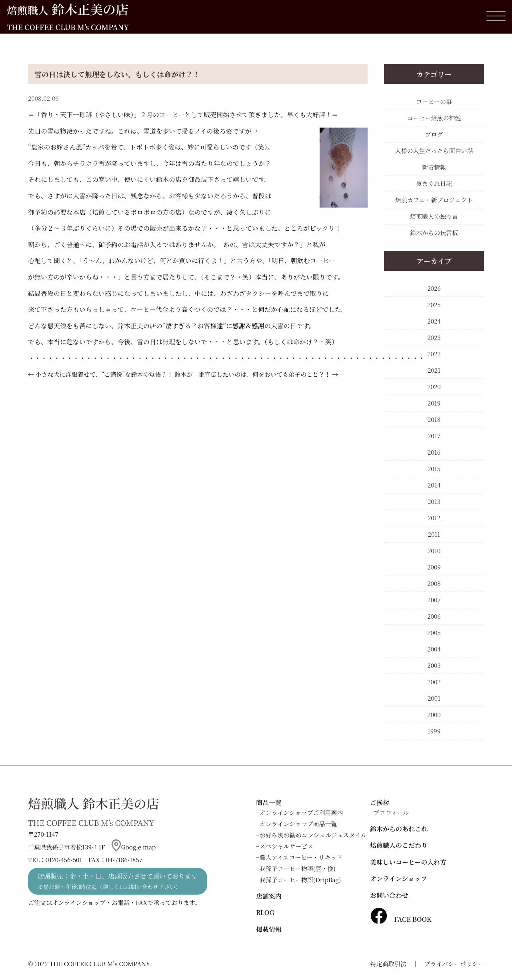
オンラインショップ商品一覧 (298, 823)
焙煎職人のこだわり (399, 845)
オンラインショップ (398, 878)
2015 (434, 468)
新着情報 (434, 167)
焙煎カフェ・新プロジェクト (434, 200)
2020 (433, 386)
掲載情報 (269, 929)
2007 (433, 599)
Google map (133, 847)
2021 (434, 370)
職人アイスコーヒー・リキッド (301, 857)
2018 (434, 419)
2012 (434, 517)
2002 (433, 681)
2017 (434, 436)
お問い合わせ (389, 895)
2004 (433, 649)
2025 (433, 304)
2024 (433, 321)
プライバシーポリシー (454, 963)
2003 (433, 665)
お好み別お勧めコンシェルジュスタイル (313, 835)
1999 (434, 731)
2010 (434, 550)
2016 (434, 452)
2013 (434, 501)
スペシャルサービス (287, 846)
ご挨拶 (379, 802)
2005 (433, 632)
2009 (434, 567)
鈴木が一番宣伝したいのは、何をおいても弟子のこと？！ (252, 374)
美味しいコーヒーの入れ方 (408, 862)
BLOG (265, 912)
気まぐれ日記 (434, 183)
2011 (434, 534)
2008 (433, 583)
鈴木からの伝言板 (434, 232)
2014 (434, 485)
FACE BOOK (401, 919)
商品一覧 (269, 802)
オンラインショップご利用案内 (301, 812)
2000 (433, 714)
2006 (433, 616)
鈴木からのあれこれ (399, 828)
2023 (433, 337)
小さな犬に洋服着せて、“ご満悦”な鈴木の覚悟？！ (104, 374)
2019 (434, 403)
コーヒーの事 (434, 101)
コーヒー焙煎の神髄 (434, 118)
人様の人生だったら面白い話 (434, 150)
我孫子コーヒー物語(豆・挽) (298, 868)
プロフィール (391, 812)
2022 (433, 354)
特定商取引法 (388, 963)
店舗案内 (269, 896)
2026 (433, 288)
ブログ (434, 134)
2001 (434, 698)
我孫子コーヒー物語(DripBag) (300, 879)
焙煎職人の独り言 (434, 216)
